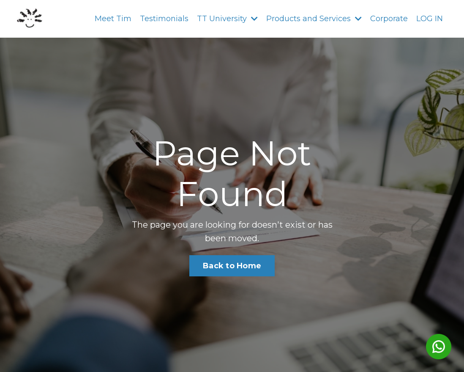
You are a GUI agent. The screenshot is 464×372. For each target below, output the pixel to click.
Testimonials (164, 18)
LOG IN (429, 18)
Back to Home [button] (232, 265)
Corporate (389, 18)
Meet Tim (113, 18)
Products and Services (314, 18)
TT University (227, 18)
